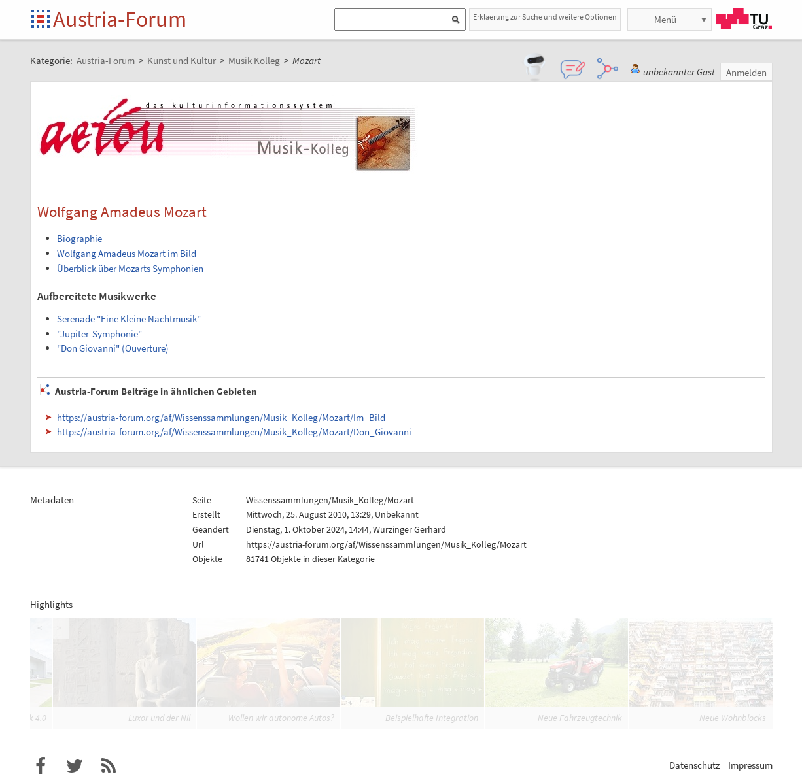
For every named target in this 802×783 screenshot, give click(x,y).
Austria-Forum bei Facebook (40, 766)
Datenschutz (694, 765)
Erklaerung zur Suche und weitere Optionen (545, 17)
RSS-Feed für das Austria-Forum (108, 766)
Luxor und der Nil (159, 718)
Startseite (41, 19)
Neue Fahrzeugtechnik (580, 718)
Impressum (750, 765)
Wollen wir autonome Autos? (281, 718)
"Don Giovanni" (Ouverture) (113, 348)
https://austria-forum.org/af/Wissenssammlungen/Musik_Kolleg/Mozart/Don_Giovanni (234, 431)
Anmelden (746, 72)
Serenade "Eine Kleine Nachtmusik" (129, 318)
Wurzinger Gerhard (409, 529)
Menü (665, 19)
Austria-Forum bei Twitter (74, 766)
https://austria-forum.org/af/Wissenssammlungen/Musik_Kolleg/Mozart (386, 544)
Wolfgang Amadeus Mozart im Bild (126, 253)
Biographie (79, 238)
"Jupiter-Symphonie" (99, 333)
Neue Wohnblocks (732, 718)
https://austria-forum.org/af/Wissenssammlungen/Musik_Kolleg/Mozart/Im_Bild (221, 417)
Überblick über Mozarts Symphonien (130, 268)
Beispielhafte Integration (431, 718)
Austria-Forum (119, 19)
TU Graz (744, 18)
